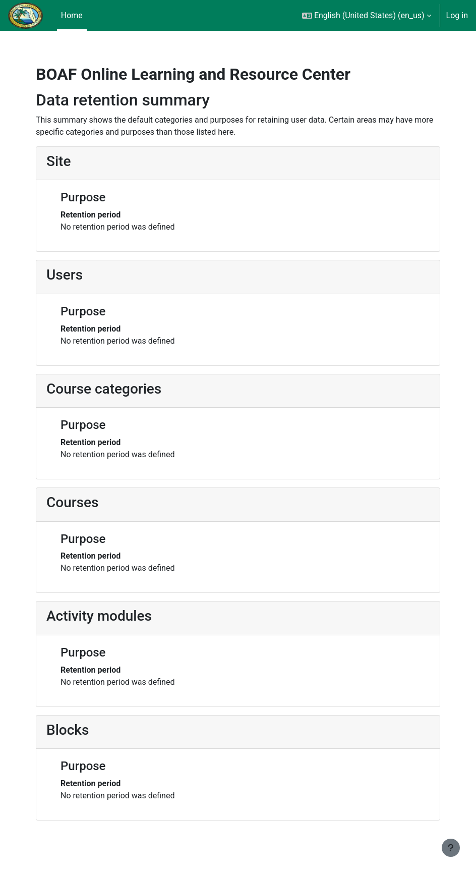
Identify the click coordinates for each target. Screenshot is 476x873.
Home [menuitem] (72, 15)
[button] (366, 15)
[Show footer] (451, 848)
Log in (457, 15)
